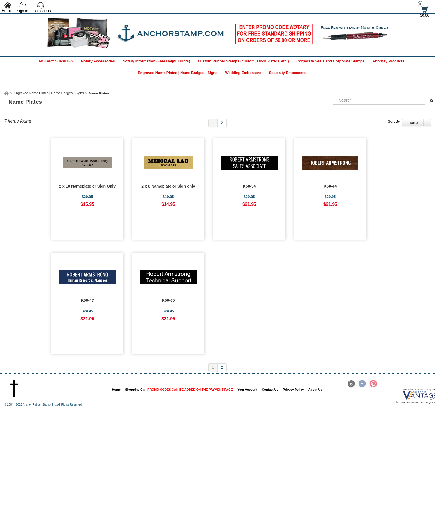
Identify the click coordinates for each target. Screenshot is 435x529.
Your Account (247, 389)
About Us (315, 389)
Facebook (362, 384)
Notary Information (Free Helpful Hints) (156, 61)
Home (116, 389)
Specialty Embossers (287, 73)
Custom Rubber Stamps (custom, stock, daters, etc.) (243, 61)
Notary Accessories (98, 61)
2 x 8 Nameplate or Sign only (168, 186)
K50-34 (249, 186)
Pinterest (373, 384)
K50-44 (330, 186)
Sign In (22, 11)
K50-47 (87, 300)
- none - (413, 122)
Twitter (351, 384)
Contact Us (42, 11)
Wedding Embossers (243, 73)
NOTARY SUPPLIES (56, 61)
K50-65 (168, 300)
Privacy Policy (293, 389)
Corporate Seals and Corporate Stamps (330, 61)
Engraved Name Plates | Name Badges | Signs (177, 73)
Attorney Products (388, 61)
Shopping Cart (179, 389)
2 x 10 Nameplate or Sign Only (87, 186)
